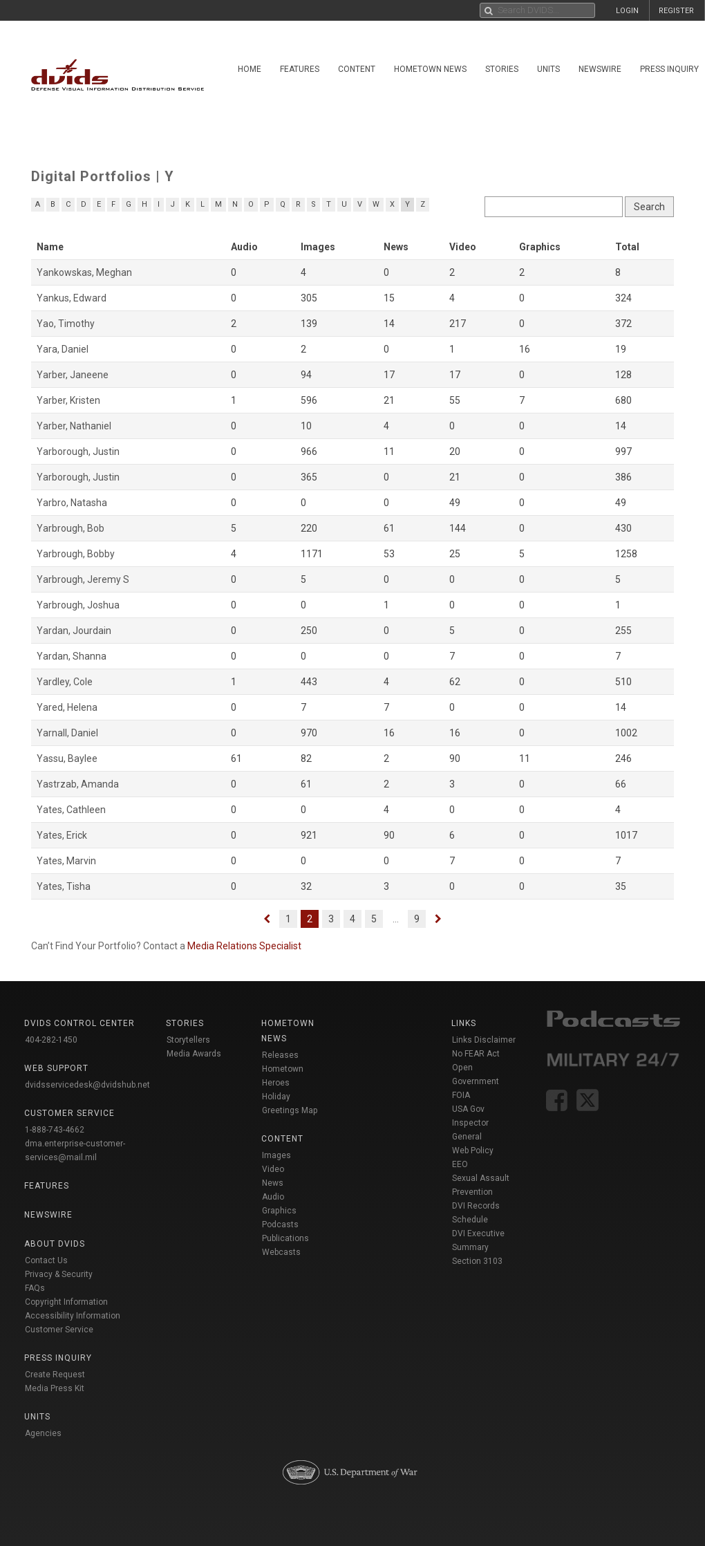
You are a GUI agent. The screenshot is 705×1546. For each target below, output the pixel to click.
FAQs (35, 1288)
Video (273, 1169)
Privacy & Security (59, 1274)
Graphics (279, 1211)
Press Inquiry (58, 1358)
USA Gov (468, 1109)
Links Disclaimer (484, 1040)
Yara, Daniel (62, 349)
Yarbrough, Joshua (78, 605)
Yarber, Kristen (68, 400)
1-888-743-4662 (54, 1130)
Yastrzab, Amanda (78, 784)
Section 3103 (477, 1261)
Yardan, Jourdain (74, 630)
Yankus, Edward (71, 298)
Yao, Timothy (66, 323)
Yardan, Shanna (71, 656)
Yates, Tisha (64, 886)
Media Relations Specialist (244, 945)
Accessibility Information (72, 1316)
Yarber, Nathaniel (74, 425)
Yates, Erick (62, 835)
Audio (273, 1197)
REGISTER (676, 10)
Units (548, 69)
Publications (285, 1238)
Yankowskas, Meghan (84, 272)
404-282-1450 (51, 1040)
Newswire (600, 69)
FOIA (461, 1095)
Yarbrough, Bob (70, 528)
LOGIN (627, 10)
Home (249, 69)
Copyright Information (66, 1302)
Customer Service (59, 1329)
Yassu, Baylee (67, 758)
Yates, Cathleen (71, 809)
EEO (460, 1164)
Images (276, 1155)
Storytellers (188, 1040)
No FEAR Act (476, 1054)
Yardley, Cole (65, 681)
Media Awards (194, 1054)
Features (299, 69)
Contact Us (46, 1260)
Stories (501, 69)
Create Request (55, 1374)
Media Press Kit (54, 1388)
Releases (280, 1055)
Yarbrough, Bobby (76, 553)
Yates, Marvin (66, 860)
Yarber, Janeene (73, 374)
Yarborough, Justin (78, 451)
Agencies (43, 1433)
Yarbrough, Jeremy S (83, 579)
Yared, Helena (67, 707)
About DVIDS (54, 1244)
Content (356, 69)
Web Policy (473, 1150)
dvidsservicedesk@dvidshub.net (87, 1085)
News (272, 1183)
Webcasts (281, 1252)
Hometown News (430, 69)
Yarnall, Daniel (67, 732)
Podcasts (280, 1224)
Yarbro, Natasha (72, 502)
